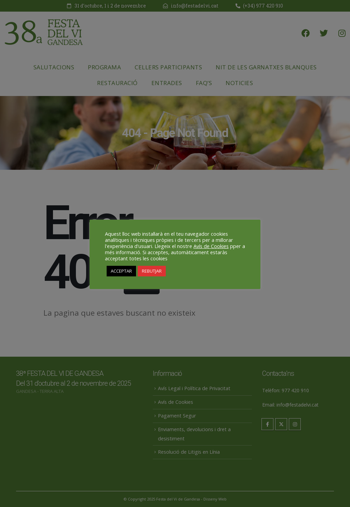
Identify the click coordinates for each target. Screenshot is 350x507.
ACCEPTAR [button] (121, 271)
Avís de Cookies (211, 246)
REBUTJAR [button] (152, 271)
